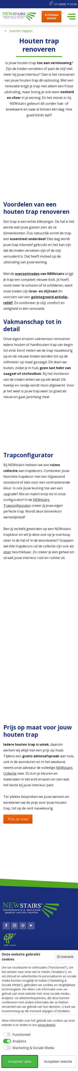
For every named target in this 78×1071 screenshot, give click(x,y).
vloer (7, 552)
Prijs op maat (17, 819)
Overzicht (65, 957)
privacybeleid (46, 1025)
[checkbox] (16, 1034)
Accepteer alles (19, 1061)
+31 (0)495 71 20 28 (63, 3)
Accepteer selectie (58, 1061)
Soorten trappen (21, 31)
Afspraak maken (51, 16)
